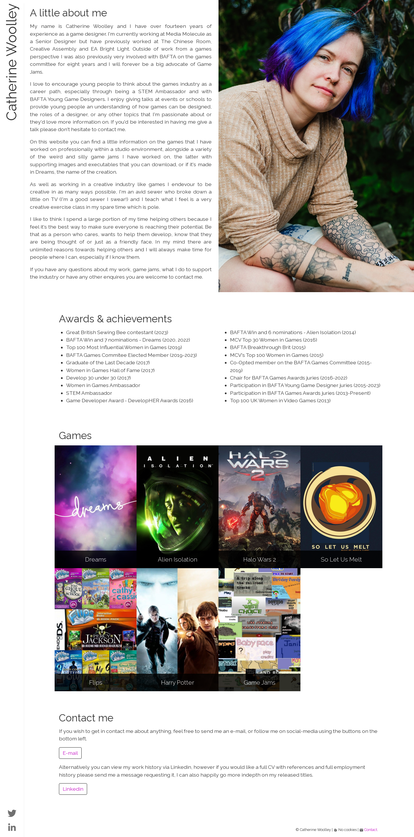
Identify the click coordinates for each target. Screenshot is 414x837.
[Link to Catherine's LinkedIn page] (12, 826)
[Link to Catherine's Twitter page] (12, 812)
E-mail (70, 753)
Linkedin (73, 789)
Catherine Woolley (11, 62)
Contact (370, 830)
